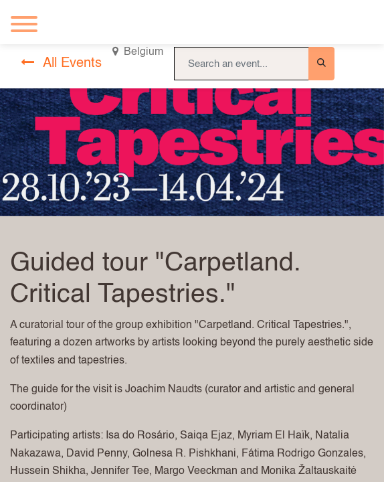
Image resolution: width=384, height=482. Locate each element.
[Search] (321, 63)
